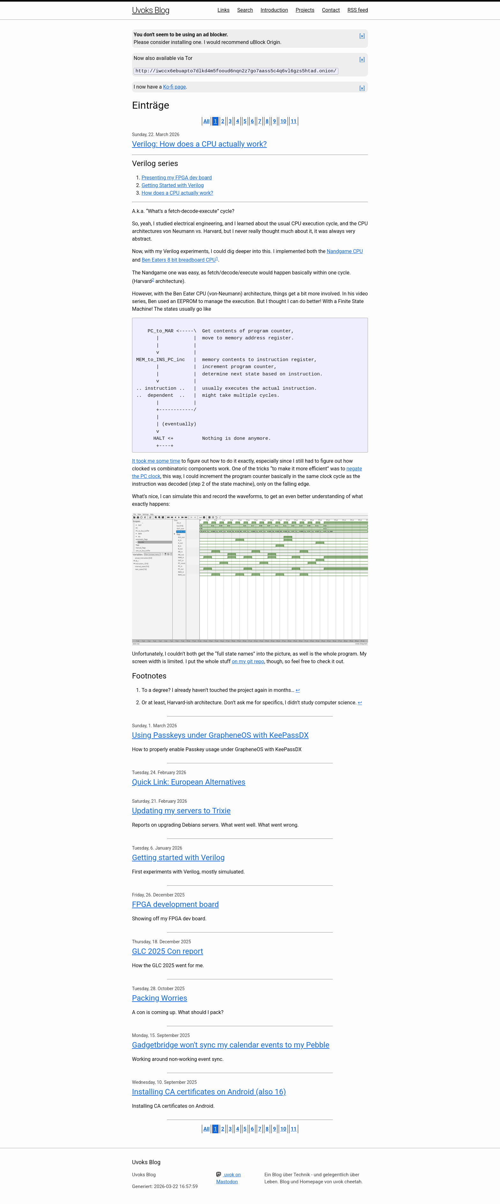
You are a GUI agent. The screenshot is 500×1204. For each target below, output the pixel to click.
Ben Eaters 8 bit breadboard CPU (179, 260)
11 (294, 121)
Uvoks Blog (150, 10)
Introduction (274, 10)
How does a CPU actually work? (177, 193)
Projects (305, 10)
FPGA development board (175, 903)
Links (223, 10)
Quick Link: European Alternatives (189, 781)
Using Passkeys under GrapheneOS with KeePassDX (220, 734)
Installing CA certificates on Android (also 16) (209, 1091)
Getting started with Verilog (178, 856)
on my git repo (248, 661)
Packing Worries (159, 997)
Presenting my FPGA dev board (177, 177)
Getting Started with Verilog (173, 185)
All (206, 121)
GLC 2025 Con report (167, 950)
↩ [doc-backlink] (298, 689)
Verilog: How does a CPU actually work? (199, 143)
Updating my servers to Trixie (181, 810)
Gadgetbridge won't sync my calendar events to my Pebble (230, 1044)
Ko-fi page (174, 86)
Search (245, 10)
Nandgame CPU (345, 251)
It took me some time (156, 461)
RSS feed (358, 10)
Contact (331, 10)
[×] (362, 36)
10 (283, 121)
